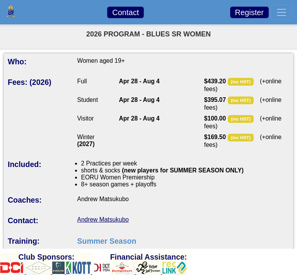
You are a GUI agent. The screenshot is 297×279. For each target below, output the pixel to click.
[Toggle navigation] (281, 12)
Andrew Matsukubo (103, 219)
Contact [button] (125, 12)
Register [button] (249, 12)
